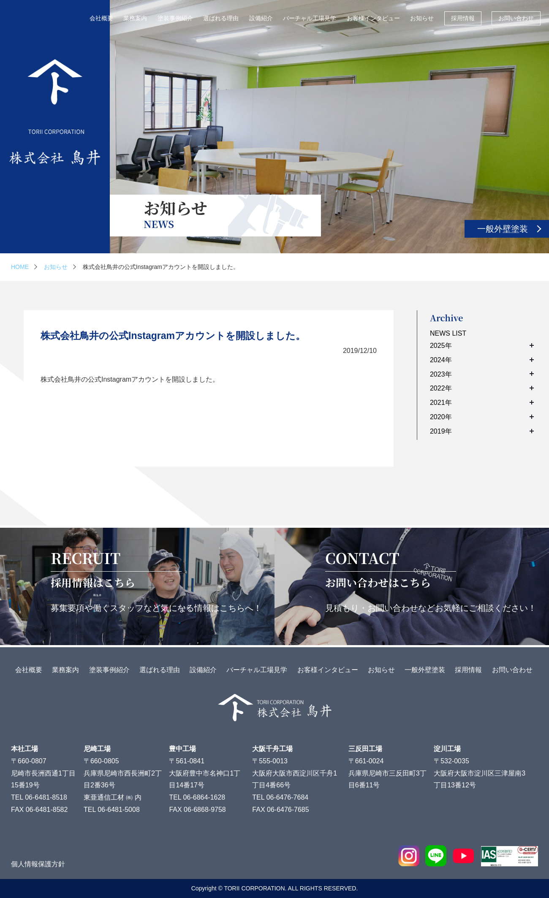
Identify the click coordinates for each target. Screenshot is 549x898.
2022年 (482, 388)
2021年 (482, 402)
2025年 (482, 345)
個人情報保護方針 (38, 864)
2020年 (482, 417)
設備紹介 (261, 18)
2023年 (482, 374)
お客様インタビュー (373, 18)
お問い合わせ (516, 18)
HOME (20, 266)
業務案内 (135, 18)
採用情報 (463, 18)
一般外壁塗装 (502, 228)
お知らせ (422, 18)
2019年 (482, 431)
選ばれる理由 (221, 18)
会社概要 (101, 18)
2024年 (482, 360)
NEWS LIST (448, 333)
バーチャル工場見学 (309, 18)
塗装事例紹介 (175, 18)
